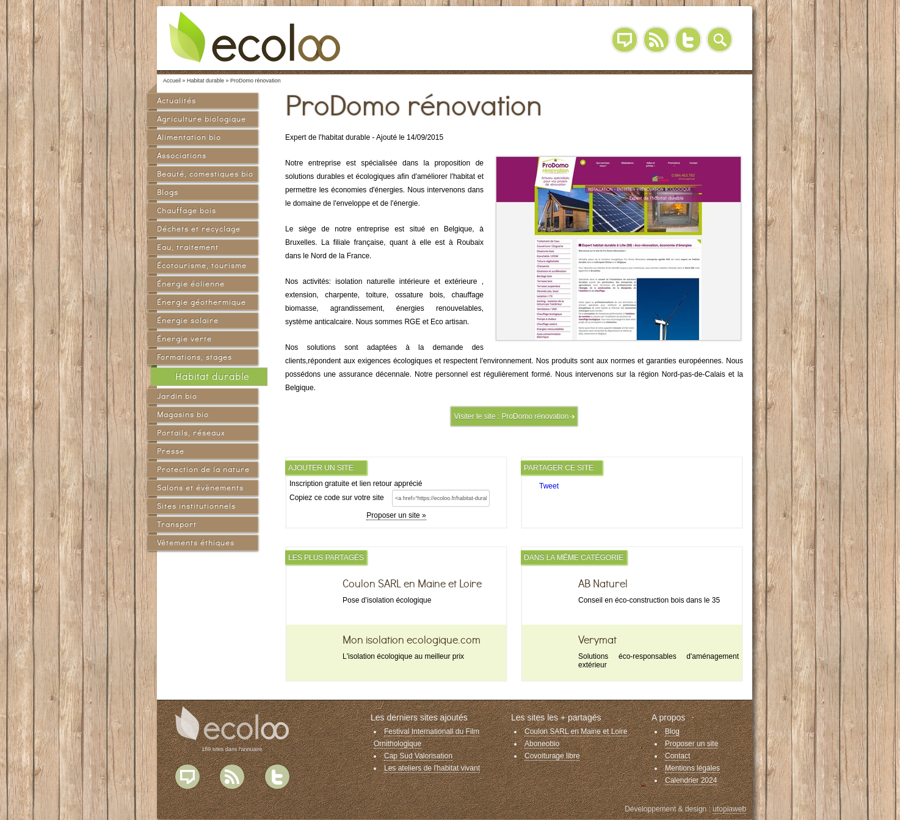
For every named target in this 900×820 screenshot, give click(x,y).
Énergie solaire (188, 320)
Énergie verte (184, 338)
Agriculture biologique (201, 118)
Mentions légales (692, 768)
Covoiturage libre (552, 756)
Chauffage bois (186, 210)
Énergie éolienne (191, 283)
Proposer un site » (396, 515)
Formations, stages (194, 356)
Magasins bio (183, 414)
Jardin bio (177, 396)
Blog (624, 40)
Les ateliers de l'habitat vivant (432, 768)
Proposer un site (691, 743)
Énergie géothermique (201, 302)
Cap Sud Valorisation (418, 756)
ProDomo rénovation (534, 416)
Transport (177, 524)
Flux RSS (232, 776)
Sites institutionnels (196, 505)
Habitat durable (212, 376)
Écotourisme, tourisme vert (202, 267)
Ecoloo (263, 36)
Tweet (549, 486)
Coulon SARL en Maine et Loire (575, 731)
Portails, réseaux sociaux (191, 434)
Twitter (688, 40)
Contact (677, 756)
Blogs (167, 192)
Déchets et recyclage (199, 228)
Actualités (176, 100)
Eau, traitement (188, 247)
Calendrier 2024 (691, 780)
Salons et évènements (200, 487)
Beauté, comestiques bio (205, 173)
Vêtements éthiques (195, 542)
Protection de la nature (203, 469)
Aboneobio (541, 743)
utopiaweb (729, 809)
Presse (170, 450)
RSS (656, 40)
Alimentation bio (189, 137)
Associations (181, 155)
